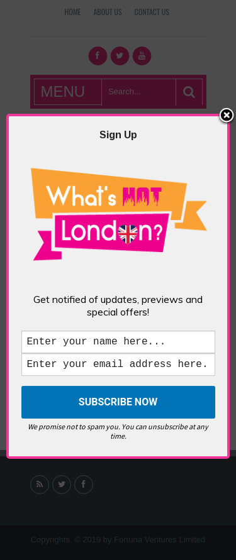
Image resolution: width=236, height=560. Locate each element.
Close (226, 113)
